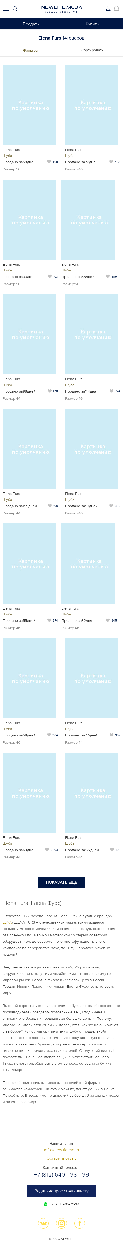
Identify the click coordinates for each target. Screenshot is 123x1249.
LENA (7, 922)
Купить (92, 24)
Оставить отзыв (62, 1158)
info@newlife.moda (61, 1150)
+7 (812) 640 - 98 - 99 (61, 1174)
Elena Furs (11, 150)
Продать (31, 24)
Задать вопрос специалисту (62, 1191)
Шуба (7, 155)
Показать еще (61, 882)
